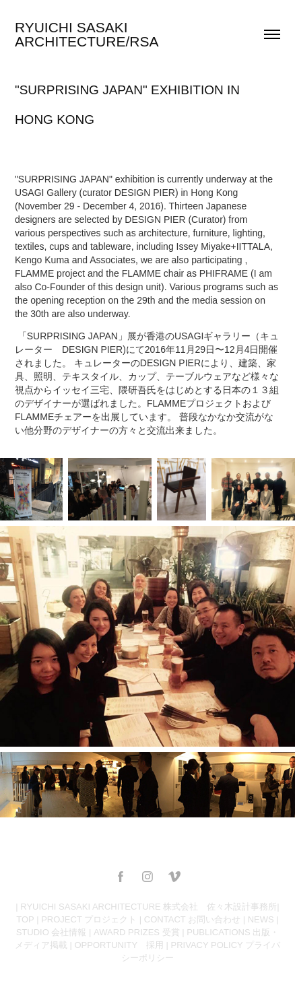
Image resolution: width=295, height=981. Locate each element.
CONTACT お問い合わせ (192, 919)
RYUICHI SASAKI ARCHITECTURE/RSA (87, 34)
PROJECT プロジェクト (89, 919)
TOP (25, 919)
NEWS (261, 919)
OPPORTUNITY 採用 (119, 945)
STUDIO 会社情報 (51, 932)
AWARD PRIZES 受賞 (137, 932)
